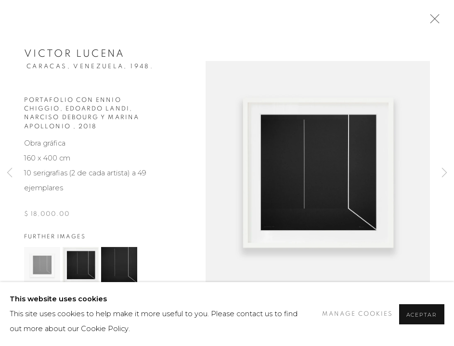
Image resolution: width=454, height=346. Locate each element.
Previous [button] (9, 173)
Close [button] (432, 21)
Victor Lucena (74, 54)
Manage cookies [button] (357, 314)
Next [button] (444, 173)
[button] (42, 265)
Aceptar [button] (421, 314)
